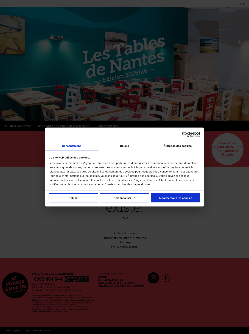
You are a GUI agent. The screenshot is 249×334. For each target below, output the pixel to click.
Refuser (74, 197)
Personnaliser (125, 197)
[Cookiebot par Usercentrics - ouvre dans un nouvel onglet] (184, 134)
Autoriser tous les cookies (175, 197)
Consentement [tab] (71, 145)
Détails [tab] (124, 145)
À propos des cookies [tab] (178, 145)
